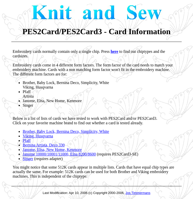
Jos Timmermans (137, 193)
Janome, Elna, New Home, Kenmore (52, 149)
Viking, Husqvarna (38, 136)
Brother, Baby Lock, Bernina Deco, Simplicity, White (66, 131)
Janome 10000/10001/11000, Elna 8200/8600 (59, 154)
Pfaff (27, 140)
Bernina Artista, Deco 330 (44, 145)
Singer (28, 158)
